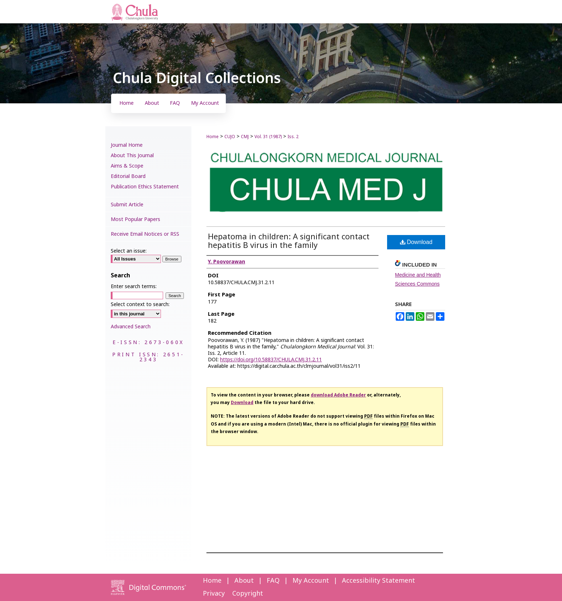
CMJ (245, 136)
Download (416, 242)
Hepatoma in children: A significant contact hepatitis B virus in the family (289, 241)
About (244, 581)
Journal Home (127, 145)
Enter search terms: (134, 286)
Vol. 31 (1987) (268, 136)
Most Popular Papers (135, 219)
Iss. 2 (293, 136)
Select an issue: (129, 251)
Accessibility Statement (378, 581)
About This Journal (132, 155)
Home (212, 136)
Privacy (214, 593)
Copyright (247, 593)
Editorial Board (128, 176)
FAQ (273, 581)
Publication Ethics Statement (145, 187)
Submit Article (127, 204)
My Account (310, 581)
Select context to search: (140, 304)
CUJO (229, 136)
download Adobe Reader (338, 395)
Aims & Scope (127, 166)
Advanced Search (131, 326)
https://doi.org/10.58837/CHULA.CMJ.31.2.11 (271, 359)
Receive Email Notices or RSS (145, 234)
